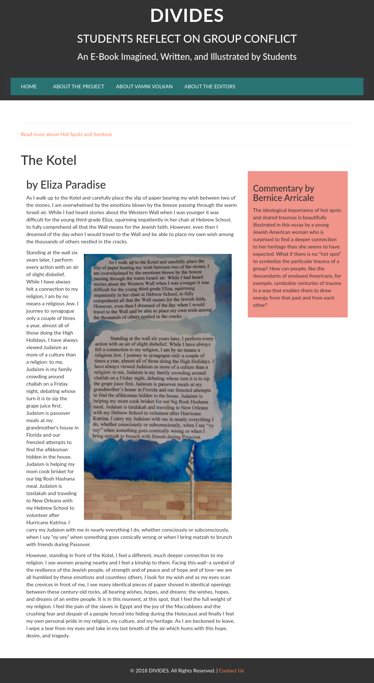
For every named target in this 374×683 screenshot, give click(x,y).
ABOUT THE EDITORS (209, 86)
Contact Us (231, 670)
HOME (29, 86)
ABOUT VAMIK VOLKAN (144, 86)
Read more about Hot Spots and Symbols (66, 134)
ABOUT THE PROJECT (78, 86)
